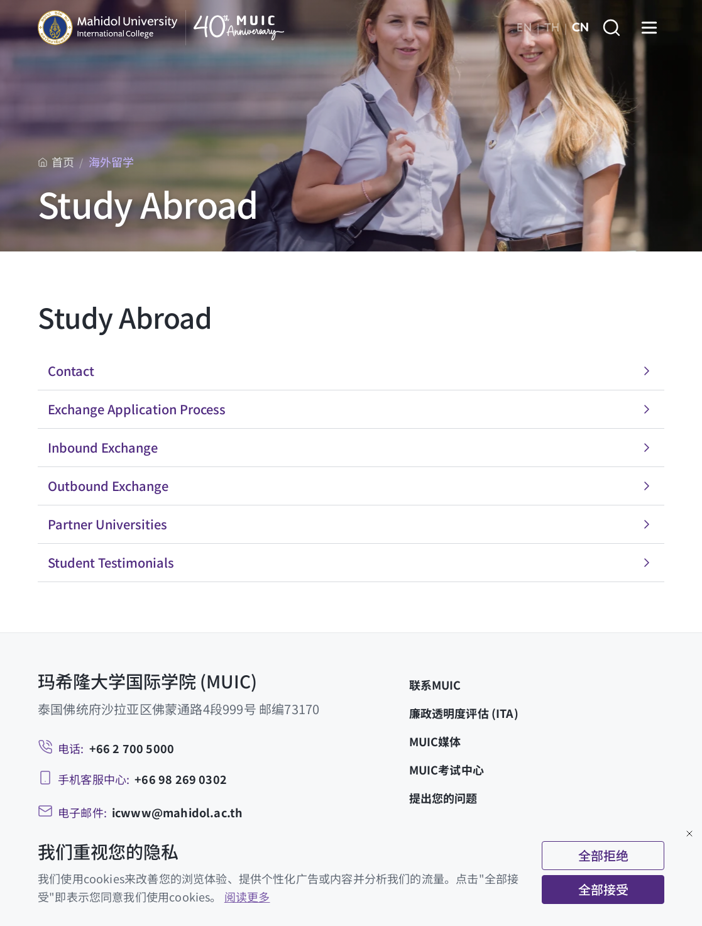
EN (524, 28)
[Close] (689, 834)
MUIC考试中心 (446, 769)
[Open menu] (649, 28)
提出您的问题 (443, 798)
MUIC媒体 (435, 741)
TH (551, 28)
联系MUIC (435, 684)
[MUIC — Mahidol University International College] (161, 27)
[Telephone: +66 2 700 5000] (106, 748)
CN (580, 28)
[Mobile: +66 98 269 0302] (132, 779)
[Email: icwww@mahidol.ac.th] (140, 812)
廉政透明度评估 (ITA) (463, 713)
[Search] (611, 28)
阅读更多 (247, 896)
